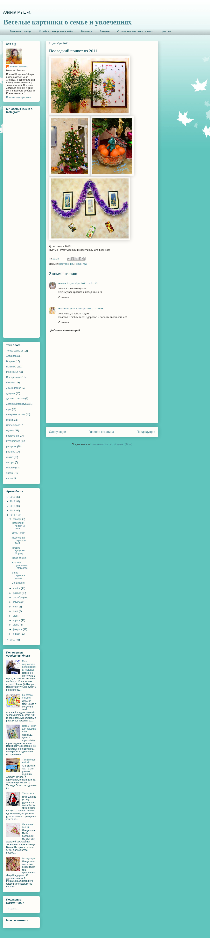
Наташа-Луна (66, 308)
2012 (13, 510)
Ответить (63, 297)
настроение (66, 263)
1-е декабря (18, 582)
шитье (9, 478)
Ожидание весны (27, 825)
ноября (17, 588)
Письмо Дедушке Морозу (18, 550)
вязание (10, 382)
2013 (13, 506)
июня (16, 611)
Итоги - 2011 (18, 533)
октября (17, 593)
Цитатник (166, 31)
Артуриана (12, 356)
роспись (10, 451)
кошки (9, 420)
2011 (13, 515)
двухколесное (13, 388)
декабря (17, 519)
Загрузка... (12, 908)
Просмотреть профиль (18, 97)
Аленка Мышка (18, 66)
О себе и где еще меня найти (56, 31)
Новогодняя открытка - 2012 (19, 540)
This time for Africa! (28, 761)
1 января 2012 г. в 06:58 (89, 308)
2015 (13, 497)
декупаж (10, 393)
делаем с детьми (15, 398)
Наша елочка (19, 558)
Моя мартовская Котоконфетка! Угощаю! (29, 665)
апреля (17, 620)
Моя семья (12, 372)
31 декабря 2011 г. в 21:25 (82, 283)
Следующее (57, 431)
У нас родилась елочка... (18, 575)
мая (15, 615)
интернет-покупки (15, 414)
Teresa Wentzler (14, 350)
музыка (10, 430)
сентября (18, 597)
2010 (13, 639)
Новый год (80, 263)
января (17, 634)
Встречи (10, 361)
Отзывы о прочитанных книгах (135, 31)
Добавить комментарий (65, 330)
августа (17, 602)
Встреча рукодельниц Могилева (20, 565)
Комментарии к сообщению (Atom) (112, 444)
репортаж (11, 446)
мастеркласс (13, 425)
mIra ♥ (62, 283)
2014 (13, 501)
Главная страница (20, 31)
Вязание (104, 31)
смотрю (10, 462)
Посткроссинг (13, 377)
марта (16, 624)
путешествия (13, 441)
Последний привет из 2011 (18, 526)
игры (8, 409)
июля (16, 606)
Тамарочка (28, 793)
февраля (18, 629)
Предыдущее (146, 431)
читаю (9, 473)
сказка (9, 457)
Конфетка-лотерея (27, 696)
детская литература (17, 404)
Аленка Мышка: (17, 12)
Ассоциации (28, 858)
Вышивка (86, 31)
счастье (10, 467)
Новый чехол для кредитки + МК (29, 729)
